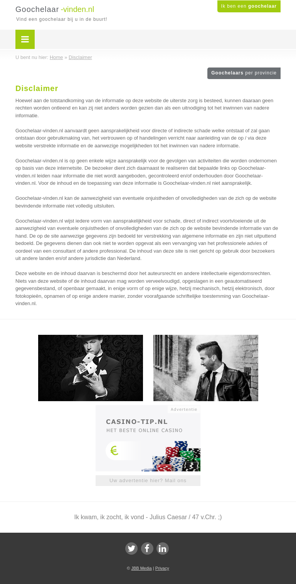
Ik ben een (249, 6)
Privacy (162, 568)
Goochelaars (244, 73)
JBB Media (141, 568)
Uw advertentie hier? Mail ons (148, 480)
